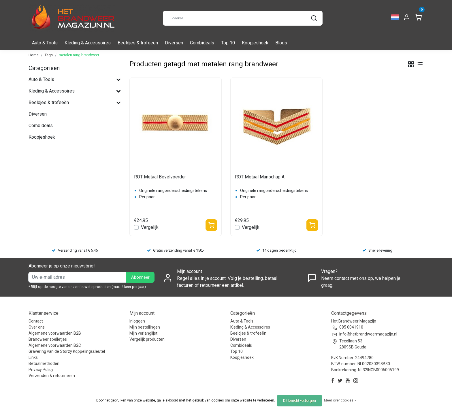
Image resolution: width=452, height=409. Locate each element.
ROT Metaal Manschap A (260, 177)
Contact (36, 321)
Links (33, 357)
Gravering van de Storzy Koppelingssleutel (67, 351)
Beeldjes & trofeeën (138, 43)
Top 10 (228, 43)
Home (34, 55)
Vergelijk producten (147, 339)
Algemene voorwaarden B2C (55, 345)
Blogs (281, 43)
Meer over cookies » (340, 400)
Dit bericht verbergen (299, 401)
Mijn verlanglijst (143, 333)
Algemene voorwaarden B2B (55, 333)
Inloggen (137, 321)
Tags (49, 55)
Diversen (174, 43)
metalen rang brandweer (79, 55)
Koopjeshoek (255, 43)
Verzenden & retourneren (52, 375)
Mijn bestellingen (144, 327)
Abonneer (140, 277)
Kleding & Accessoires (88, 43)
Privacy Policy (41, 369)
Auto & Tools (45, 43)
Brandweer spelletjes (48, 339)
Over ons (37, 327)
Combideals (202, 43)
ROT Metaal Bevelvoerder (160, 177)
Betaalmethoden (44, 363)
